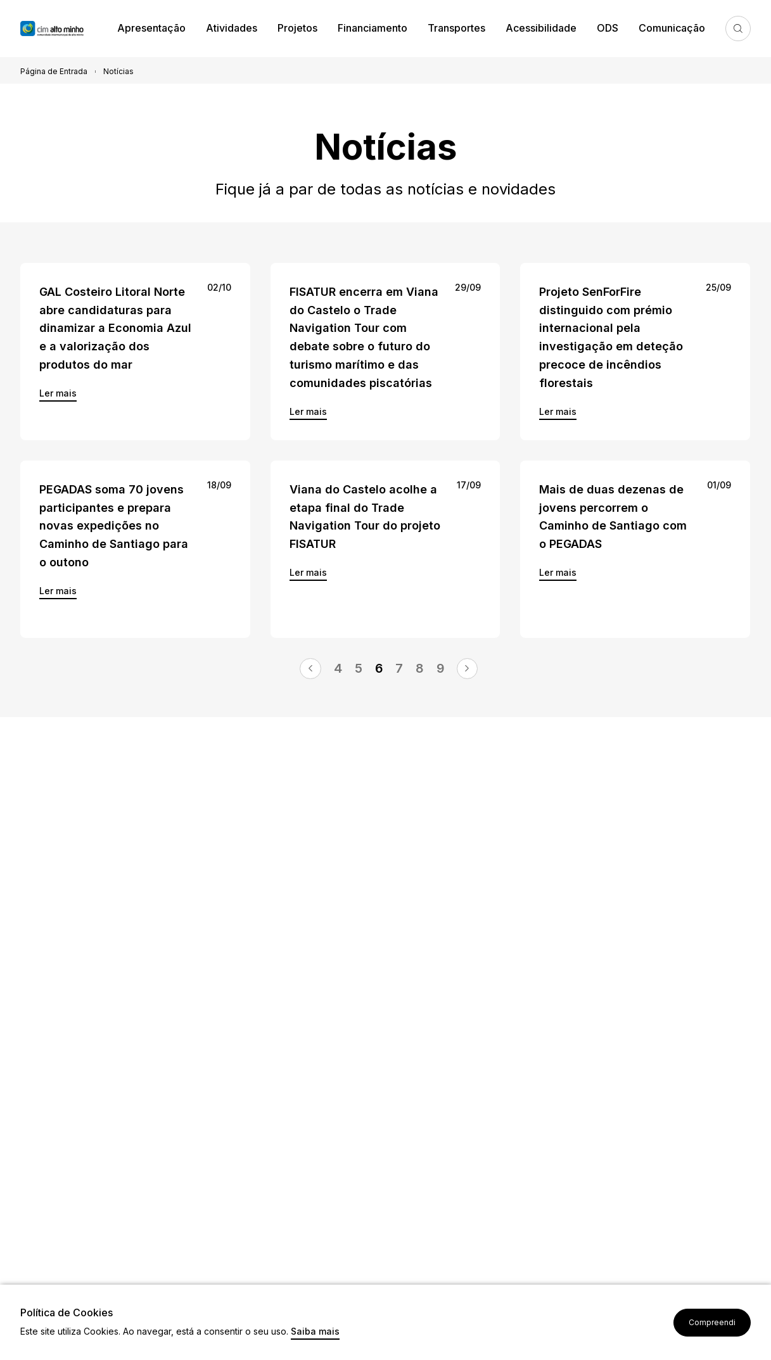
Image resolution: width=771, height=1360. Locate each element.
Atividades (231, 28)
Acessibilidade (541, 28)
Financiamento (372, 28)
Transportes (456, 28)
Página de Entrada (53, 71)
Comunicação (672, 28)
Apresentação (151, 28)
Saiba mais (315, 1332)
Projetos (297, 28)
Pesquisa (738, 28)
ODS (607, 28)
